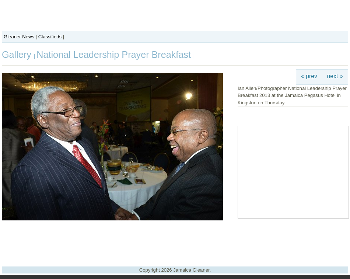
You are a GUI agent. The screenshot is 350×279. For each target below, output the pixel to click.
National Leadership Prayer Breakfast (113, 54)
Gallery (18, 54)
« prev (309, 76)
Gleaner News (19, 36)
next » (335, 76)
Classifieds (50, 36)
